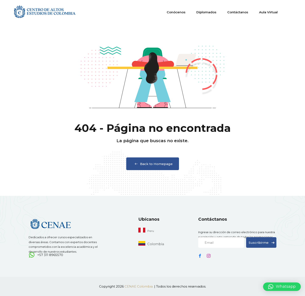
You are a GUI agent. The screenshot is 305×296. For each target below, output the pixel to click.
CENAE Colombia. (139, 286)
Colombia (155, 244)
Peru (150, 231)
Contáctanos (237, 12)
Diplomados (206, 12)
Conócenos (176, 12)
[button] (282, 286)
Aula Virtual (268, 12)
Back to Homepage (153, 164)
